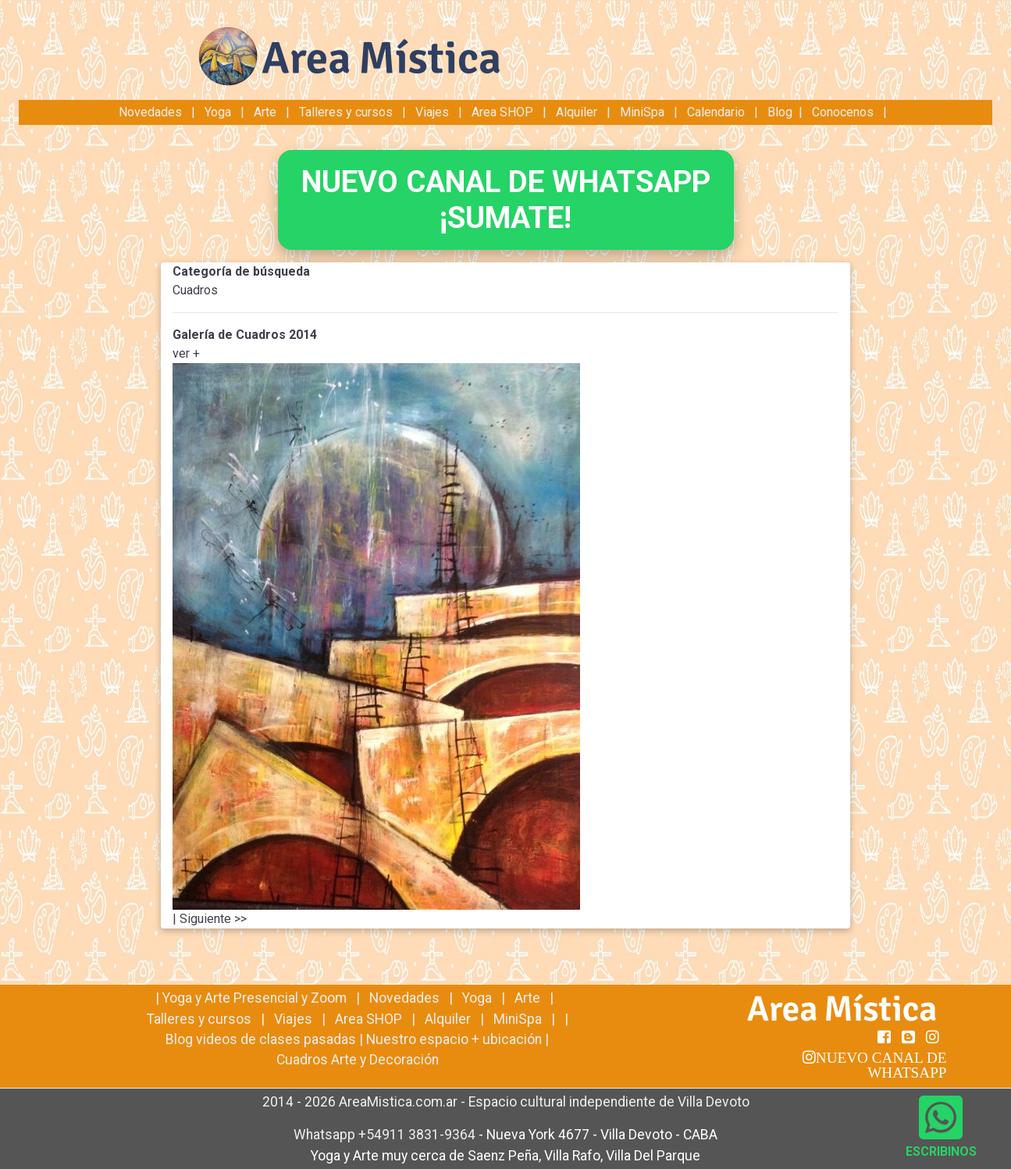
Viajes (432, 112)
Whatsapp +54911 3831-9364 (386, 1134)
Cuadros (195, 290)
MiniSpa (642, 112)
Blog (779, 112)
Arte (265, 112)
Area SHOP (502, 112)
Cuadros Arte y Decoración (357, 1059)
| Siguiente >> (210, 918)
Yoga (219, 112)
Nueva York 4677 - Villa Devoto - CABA (601, 1134)
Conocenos (843, 112)
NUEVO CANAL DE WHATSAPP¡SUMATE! (505, 199)
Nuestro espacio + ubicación (454, 1039)
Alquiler (576, 112)
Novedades (152, 112)
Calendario (716, 112)
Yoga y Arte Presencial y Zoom (254, 998)
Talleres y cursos (346, 112)
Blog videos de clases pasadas (261, 1039)
